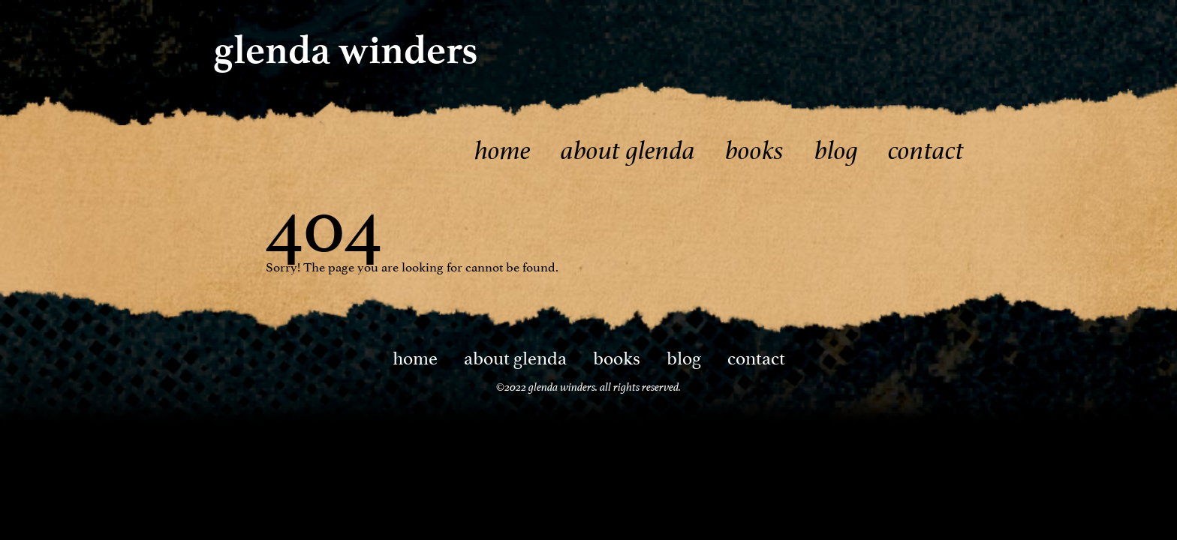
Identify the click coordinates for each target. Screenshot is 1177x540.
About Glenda (628, 150)
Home (502, 150)
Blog (836, 150)
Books (754, 150)
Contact (926, 150)
